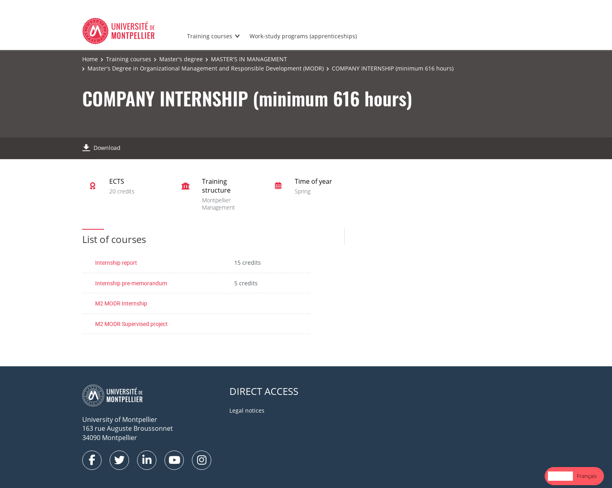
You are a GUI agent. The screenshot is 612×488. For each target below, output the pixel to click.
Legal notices (246, 410)
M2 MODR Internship (121, 303)
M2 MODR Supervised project (131, 324)
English (560, 476)
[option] (587, 476)
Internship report (116, 262)
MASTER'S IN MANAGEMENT (249, 59)
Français (587, 476)
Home (90, 59)
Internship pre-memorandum (131, 283)
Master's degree (181, 59)
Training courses (209, 36)
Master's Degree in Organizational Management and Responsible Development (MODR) (205, 68)
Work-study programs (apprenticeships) (303, 36)
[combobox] (560, 476)
